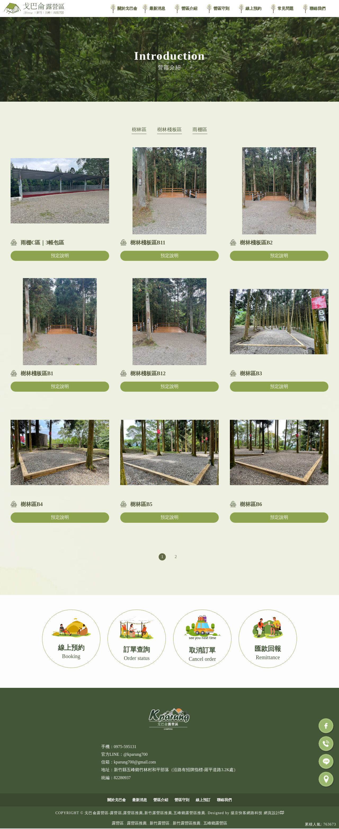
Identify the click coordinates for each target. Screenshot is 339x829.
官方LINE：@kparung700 (124, 754)
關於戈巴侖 (127, 8)
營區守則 (221, 8)
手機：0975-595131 (118, 746)
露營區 (118, 823)
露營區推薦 (137, 823)
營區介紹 (189, 8)
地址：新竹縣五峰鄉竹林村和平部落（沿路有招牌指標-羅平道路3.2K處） (169, 769)
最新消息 (157, 8)
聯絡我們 (317, 8)
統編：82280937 (116, 777)
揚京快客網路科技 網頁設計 (255, 813)
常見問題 (285, 8)
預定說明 (60, 255)
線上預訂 (203, 800)
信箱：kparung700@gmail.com (128, 762)
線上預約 (253, 8)
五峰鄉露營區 (215, 823)
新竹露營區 (160, 823)
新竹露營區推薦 (186, 823)
